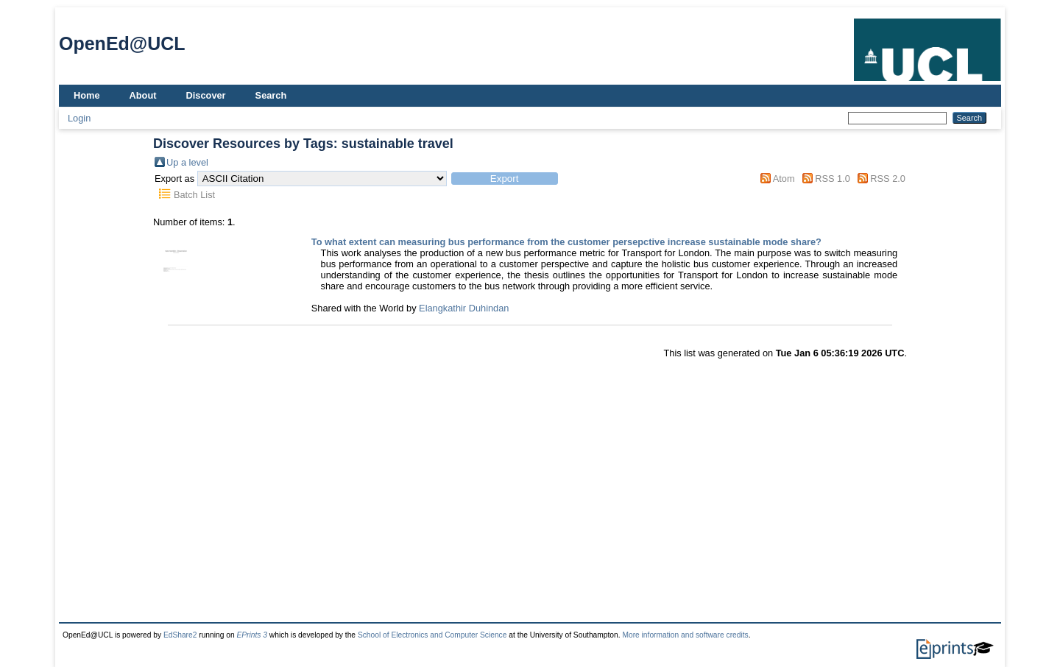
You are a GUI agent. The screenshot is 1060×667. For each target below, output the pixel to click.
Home (87, 95)
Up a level (187, 162)
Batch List (194, 194)
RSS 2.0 (887, 178)
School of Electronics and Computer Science (432, 635)
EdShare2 (180, 635)
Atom (784, 178)
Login (79, 118)
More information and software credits (685, 635)
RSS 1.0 (832, 178)
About (143, 95)
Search (271, 95)
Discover (206, 95)
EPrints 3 (251, 635)
